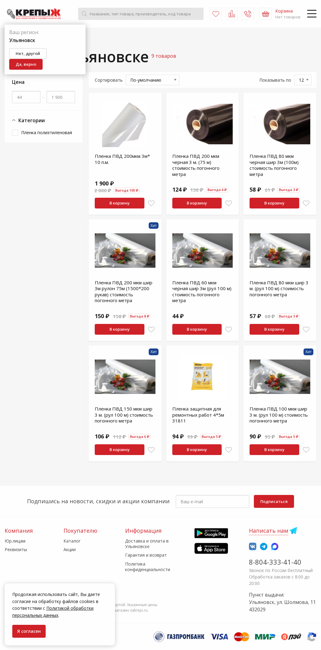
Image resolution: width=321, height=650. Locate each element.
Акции (69, 549)
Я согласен (29, 631)
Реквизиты (16, 549)
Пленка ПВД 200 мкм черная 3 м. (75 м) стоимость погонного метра (196, 165)
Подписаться (274, 501)
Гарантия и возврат (146, 555)
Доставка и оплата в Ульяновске (147, 543)
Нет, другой (28, 53)
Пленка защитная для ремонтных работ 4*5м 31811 (198, 415)
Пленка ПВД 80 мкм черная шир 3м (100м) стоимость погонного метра (274, 165)
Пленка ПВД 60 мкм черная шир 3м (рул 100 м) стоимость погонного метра (201, 291)
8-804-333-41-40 (275, 561)
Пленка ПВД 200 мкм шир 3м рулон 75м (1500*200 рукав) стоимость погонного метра (123, 291)
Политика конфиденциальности (147, 566)
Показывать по (275, 80)
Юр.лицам (15, 541)
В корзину (119, 203)
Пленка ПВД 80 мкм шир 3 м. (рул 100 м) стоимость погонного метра (279, 288)
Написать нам (268, 530)
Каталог (72, 541)
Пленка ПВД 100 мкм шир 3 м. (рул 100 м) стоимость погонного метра (279, 415)
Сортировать (109, 80)
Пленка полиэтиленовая (46, 132)
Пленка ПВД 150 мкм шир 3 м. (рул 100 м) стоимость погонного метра (124, 415)
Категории (28, 120)
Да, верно (26, 64)
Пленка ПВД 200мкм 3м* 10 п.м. (122, 159)
